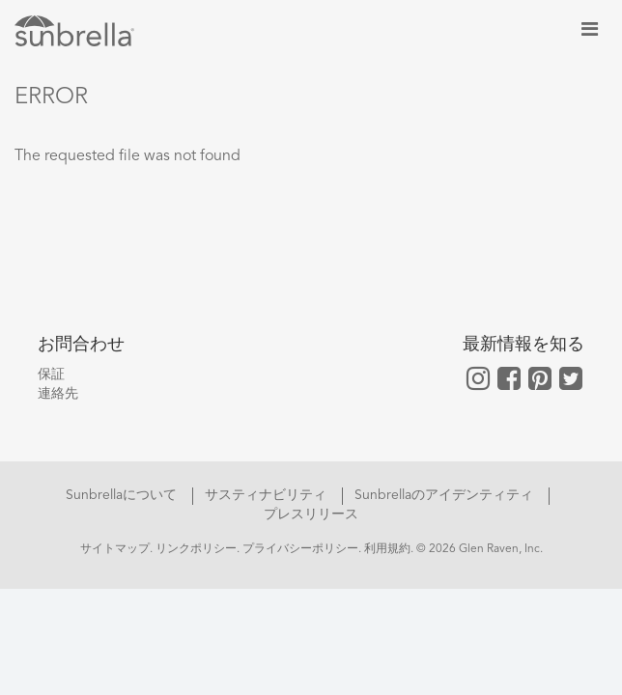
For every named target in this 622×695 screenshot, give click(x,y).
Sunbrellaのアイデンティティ (445, 495)
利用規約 (387, 549)
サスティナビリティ (267, 495)
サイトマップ (115, 549)
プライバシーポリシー (300, 549)
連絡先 (58, 394)
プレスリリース (311, 514)
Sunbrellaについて (123, 495)
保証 (51, 374)
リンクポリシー (196, 549)
